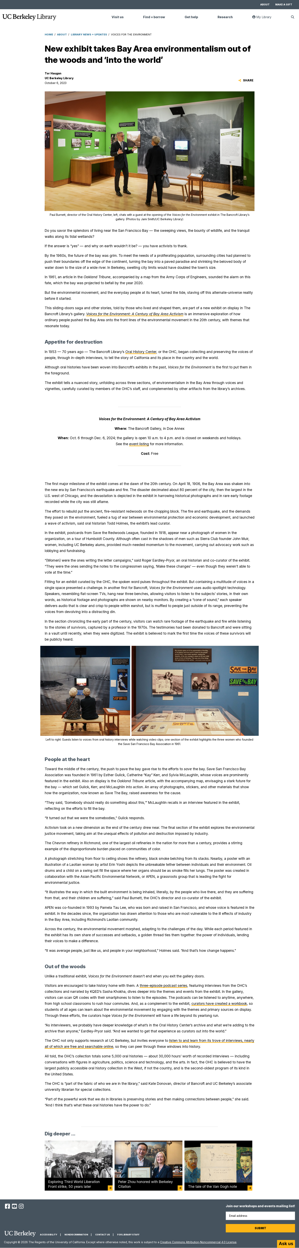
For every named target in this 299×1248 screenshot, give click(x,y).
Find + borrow (154, 17)
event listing (139, 444)
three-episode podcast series (163, 985)
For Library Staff (128, 1234)
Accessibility (48, 1234)
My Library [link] (264, 18)
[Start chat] (286, 1244)
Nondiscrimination (76, 1234)
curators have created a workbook (219, 1003)
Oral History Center (140, 352)
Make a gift (283, 4)
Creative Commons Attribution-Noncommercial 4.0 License (198, 1242)
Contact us (102, 1234)
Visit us (118, 17)
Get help (191, 17)
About (265, 4)
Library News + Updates (89, 34)
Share (246, 80)
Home (49, 34)
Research (225, 17)
